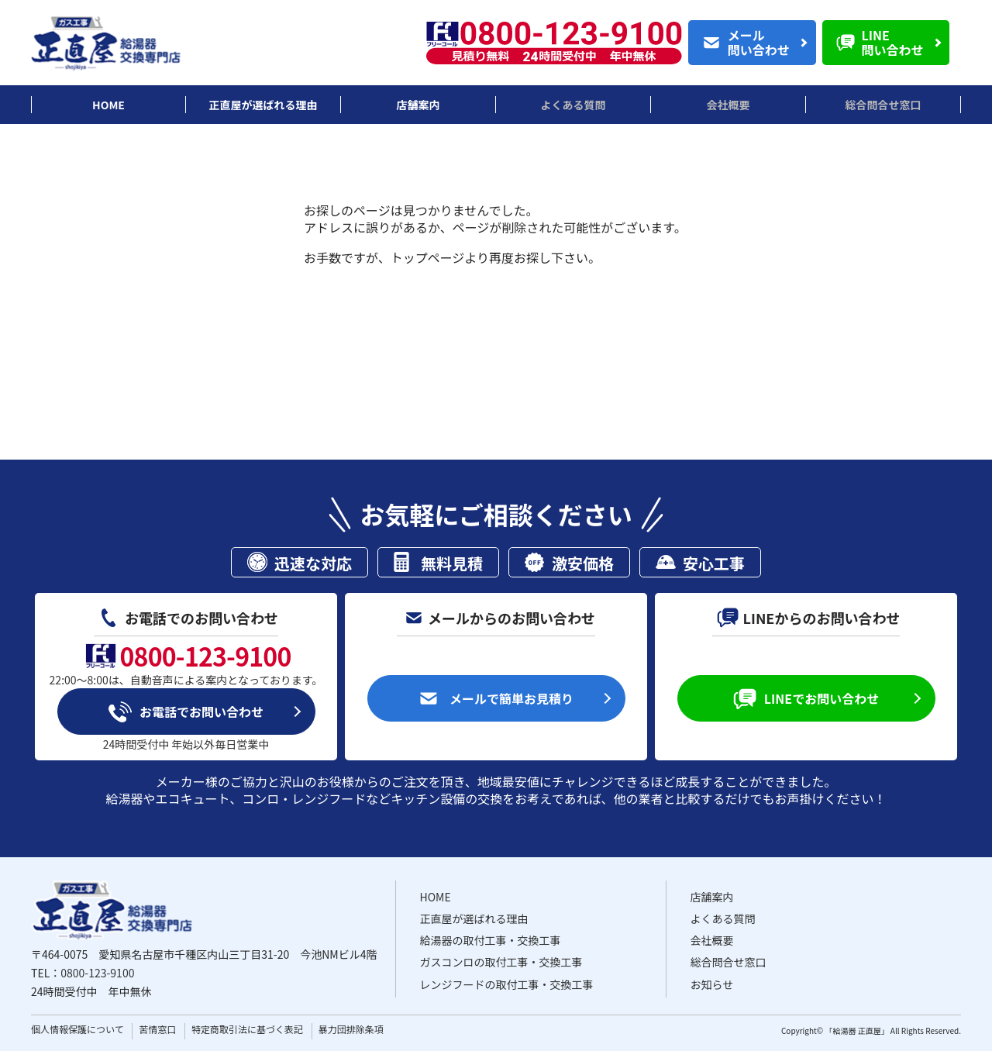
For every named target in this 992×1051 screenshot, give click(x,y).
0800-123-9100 (97, 972)
